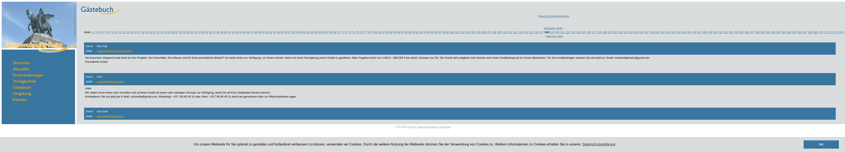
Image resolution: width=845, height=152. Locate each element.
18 (142, 32)
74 (353, 32)
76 (361, 32)
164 (789, 32)
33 (199, 32)
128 (599, 32)
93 (424, 32)
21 (154, 32)
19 (146, 32)
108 (494, 32)
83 (387, 32)
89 (409, 32)
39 (221, 32)
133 (625, 32)
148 (704, 32)
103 (467, 32)
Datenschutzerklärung (427, 127)
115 (531, 32)
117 (541, 32)
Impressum (445, 127)
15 (131, 32)
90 (413, 32)
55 (282, 32)
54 (278, 32)
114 (525, 32)
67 (327, 32)
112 (515, 32)
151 (720, 32)
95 (432, 32)
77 (364, 32)
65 (319, 32)
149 (710, 32)
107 (489, 32)
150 (715, 32)
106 (483, 32)
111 (510, 32)
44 (240, 32)
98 (443, 32)
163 (783, 32)
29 (184, 32)
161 (773, 32)
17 (139, 32)
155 (741, 32)
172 (831, 32)
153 (731, 32)
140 (662, 32)
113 (520, 32)
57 (289, 32)
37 (214, 32)
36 (210, 32)
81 (379, 32)
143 (678, 32)
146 (694, 32)
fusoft (413, 127)
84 (391, 32)
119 (552, 32)
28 (180, 32)
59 (297, 32)
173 (836, 32)
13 (124, 32)
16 (135, 32)
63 (312, 32)
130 (610, 32)
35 (206, 32)
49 (259, 32)
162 (778, 32)
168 (810, 32)
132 (620, 32)
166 (799, 32)
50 (263, 32)
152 (726, 32)
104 (473, 32)
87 (402, 32)
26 (173, 32)
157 (752, 32)
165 (794, 32)
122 (568, 32)
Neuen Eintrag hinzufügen (554, 16)
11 (116, 32)
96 (436, 32)
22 (157, 32)
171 (825, 32)
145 (689, 32)
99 (447, 32)
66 (323, 32)
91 (417, 32)
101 (457, 32)
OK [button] (821, 144)
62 (308, 32)
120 (557, 32)
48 (255, 32)
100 (452, 32)
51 (267, 32)
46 (248, 32)
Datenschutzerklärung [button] (598, 144)
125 (583, 32)
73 (349, 32)
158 (757, 32)
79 (372, 32)
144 (683, 32)
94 (428, 32)
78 (368, 32)
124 (578, 32)
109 (499, 32)
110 (504, 32)
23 (161, 32)
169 (815, 32)
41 (229, 32)
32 (195, 32)
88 (406, 32)
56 (285, 32)
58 (293, 32)
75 (357, 32)
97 (439, 32)
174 (841, 32)
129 (604, 32)
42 (233, 32)
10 (112, 32)
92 (421, 32)
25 (169, 32)
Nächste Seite (554, 36)
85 (394, 32)
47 (251, 32)
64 (315, 32)
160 (768, 32)
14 (127, 32)
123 (573, 32)
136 (641, 32)
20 (150, 32)
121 (562, 32)
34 (203, 32)
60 (300, 32)
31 (191, 32)
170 (820, 32)
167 (804, 32)
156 (746, 32)
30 (188, 32)
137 (647, 32)
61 (304, 32)
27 (176, 32)
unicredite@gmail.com (110, 81)
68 (330, 32)
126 (589, 32)
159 (762, 32)
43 (236, 32)
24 (165, 32)
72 (345, 32)
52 (270, 32)
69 (334, 32)
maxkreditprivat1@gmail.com (114, 51)
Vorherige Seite (553, 28)
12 (120, 32)
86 (398, 32)
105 (478, 32)
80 (376, 32)
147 (699, 32)
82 (383, 32)
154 (736, 32)
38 (218, 32)
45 (244, 32)
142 (673, 32)
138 (652, 32)
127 (594, 32)
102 (462, 32)
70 (338, 32)
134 (631, 32)
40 (225, 32)
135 (636, 32)
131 (615, 32)
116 (536, 32)
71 (342, 32)
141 (667, 32)
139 (657, 32)
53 (274, 32)
